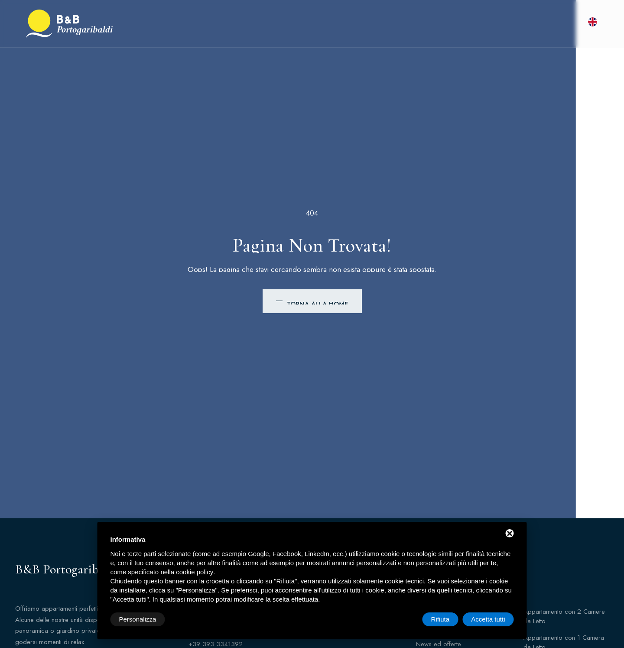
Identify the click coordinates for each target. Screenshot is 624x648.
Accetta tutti (488, 619)
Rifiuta (440, 619)
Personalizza (137, 619)
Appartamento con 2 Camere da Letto (564, 616)
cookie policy (194, 572)
